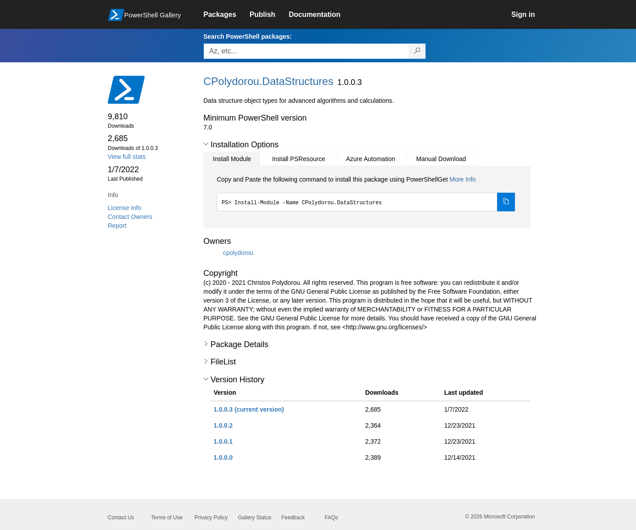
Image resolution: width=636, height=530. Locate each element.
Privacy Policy (211, 517)
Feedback (293, 517)
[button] (205, 144)
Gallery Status (254, 517)
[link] (226, 14)
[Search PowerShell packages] (417, 51)
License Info (125, 207)
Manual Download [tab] (441, 158)
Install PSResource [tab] (298, 158)
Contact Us (121, 517)
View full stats (127, 156)
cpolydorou (238, 252)
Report (117, 225)
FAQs (331, 517)
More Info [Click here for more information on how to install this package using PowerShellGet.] (463, 179)
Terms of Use (167, 517)
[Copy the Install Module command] (506, 202)
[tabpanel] (366, 193)
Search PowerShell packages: (247, 36)
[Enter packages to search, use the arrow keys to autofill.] (306, 51)
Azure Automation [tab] (370, 158)
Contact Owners (130, 216)
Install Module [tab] (232, 158)
